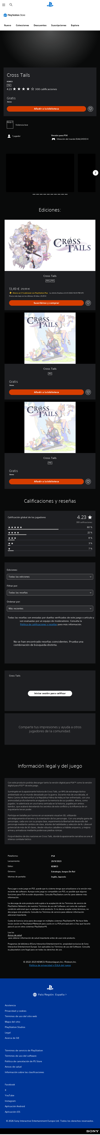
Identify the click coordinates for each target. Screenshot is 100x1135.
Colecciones (22, 25)
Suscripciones (58, 25)
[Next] (95, 173)
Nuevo (7, 25)
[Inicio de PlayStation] (50, 4)
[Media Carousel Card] (40, 173)
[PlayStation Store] (15, 15)
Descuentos (40, 25)
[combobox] (50, 577)
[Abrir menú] (3, 5)
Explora (75, 25)
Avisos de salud (15, 935)
